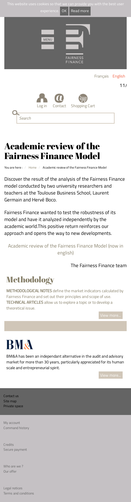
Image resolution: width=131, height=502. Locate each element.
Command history (16, 428)
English (119, 76)
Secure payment (15, 449)
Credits (8, 444)
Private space (13, 406)
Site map (9, 401)
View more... (110, 315)
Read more (80, 11)
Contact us (11, 396)
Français (101, 76)
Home (33, 167)
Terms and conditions (18, 493)
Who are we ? (13, 466)
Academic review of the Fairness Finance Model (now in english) (65, 249)
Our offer (9, 471)
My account (11, 422)
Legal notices (13, 488)
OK (64, 11)
